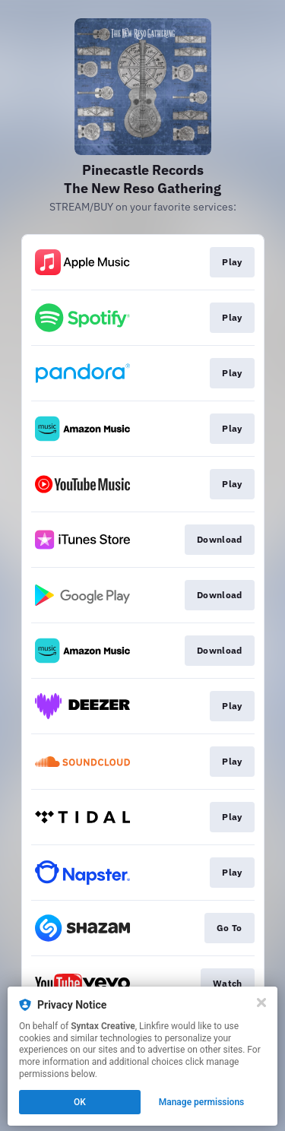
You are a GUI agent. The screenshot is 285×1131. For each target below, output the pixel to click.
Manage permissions (202, 1102)
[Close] (261, 1002)
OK (80, 1102)
